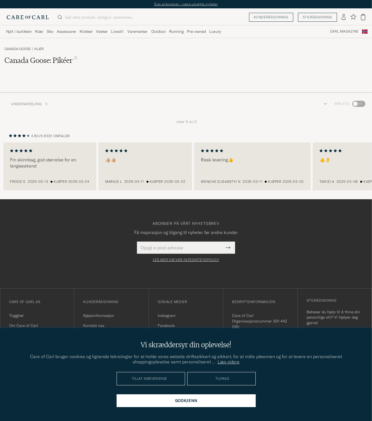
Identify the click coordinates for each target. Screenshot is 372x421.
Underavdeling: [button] (29, 104)
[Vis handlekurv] (363, 17)
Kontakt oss (93, 325)
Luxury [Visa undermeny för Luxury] (215, 31)
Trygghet (16, 315)
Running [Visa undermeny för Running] (176, 31)
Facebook (166, 325)
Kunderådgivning (271, 17)
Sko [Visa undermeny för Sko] (50, 31)
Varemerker (137, 31)
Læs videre (229, 361)
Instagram (167, 315)
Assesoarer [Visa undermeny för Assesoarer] (66, 31)
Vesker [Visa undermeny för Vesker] (102, 31)
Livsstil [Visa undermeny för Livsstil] (117, 31)
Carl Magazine (344, 31)
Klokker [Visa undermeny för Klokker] (86, 31)
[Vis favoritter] (353, 17)
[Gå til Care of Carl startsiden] (28, 17)
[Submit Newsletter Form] (228, 247)
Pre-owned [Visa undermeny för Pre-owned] (196, 31)
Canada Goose (17, 49)
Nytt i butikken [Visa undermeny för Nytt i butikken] (19, 31)
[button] (324, 103)
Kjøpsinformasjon (98, 315)
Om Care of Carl (23, 325)
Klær (39, 49)
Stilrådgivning (317, 17)
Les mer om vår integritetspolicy (186, 260)
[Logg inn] (344, 17)
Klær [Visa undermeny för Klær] (39, 31)
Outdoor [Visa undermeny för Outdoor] (158, 31)
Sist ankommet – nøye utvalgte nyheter (186, 4)
